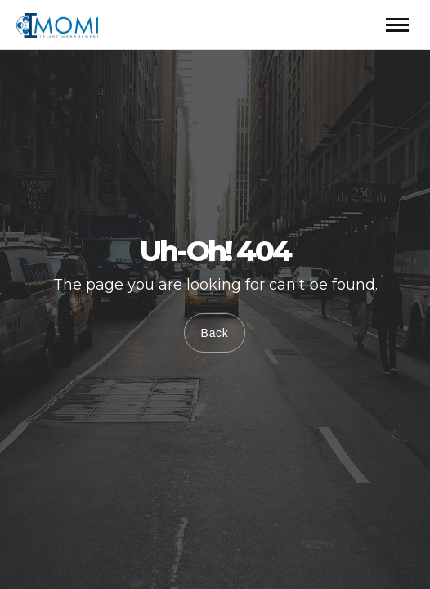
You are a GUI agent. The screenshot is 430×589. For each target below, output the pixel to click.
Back (215, 332)
